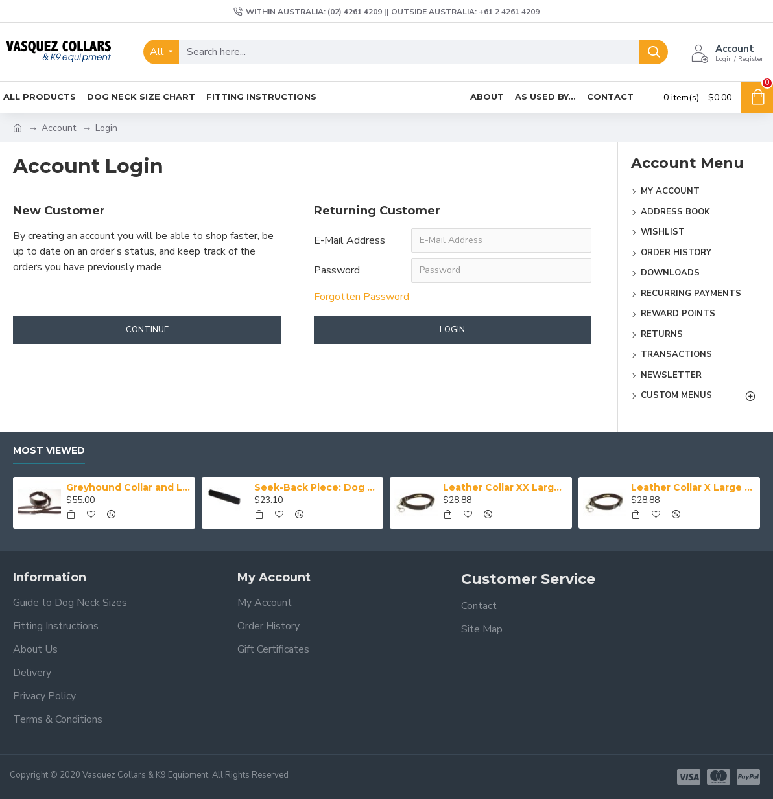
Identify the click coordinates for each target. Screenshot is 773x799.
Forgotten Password (361, 297)
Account (59, 128)
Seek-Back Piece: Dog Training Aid (316, 487)
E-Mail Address (349, 240)
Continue (147, 330)
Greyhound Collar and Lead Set (128, 487)
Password (337, 270)
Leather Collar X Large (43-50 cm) (693, 487)
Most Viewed (49, 450)
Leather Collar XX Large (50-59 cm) (505, 487)
